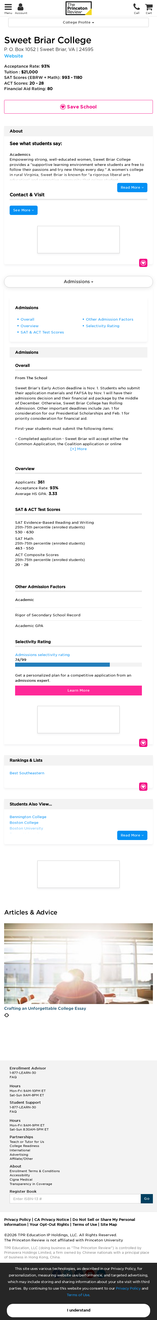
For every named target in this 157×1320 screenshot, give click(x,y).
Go (146, 1199)
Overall (27, 319)
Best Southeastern (27, 773)
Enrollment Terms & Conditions (35, 1171)
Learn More (79, 690)
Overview (30, 326)
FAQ (13, 1077)
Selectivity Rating (102, 326)
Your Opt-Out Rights (49, 1225)
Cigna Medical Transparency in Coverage (31, 1182)
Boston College (24, 823)
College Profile (78, 22)
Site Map (108, 1225)
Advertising (19, 1155)
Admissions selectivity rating (42, 655)
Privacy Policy (128, 1288)
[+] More (78, 449)
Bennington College (28, 817)
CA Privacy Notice (51, 1220)
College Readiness (24, 1146)
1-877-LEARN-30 (23, 1073)
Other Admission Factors (109, 319)
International (20, 1150)
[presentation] (5, 1015)
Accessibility (20, 1175)
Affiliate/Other (21, 1159)
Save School (143, 263)
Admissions (78, 281)
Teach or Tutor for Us (27, 1142)
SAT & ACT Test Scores (42, 332)
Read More (132, 187)
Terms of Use (78, 1295)
